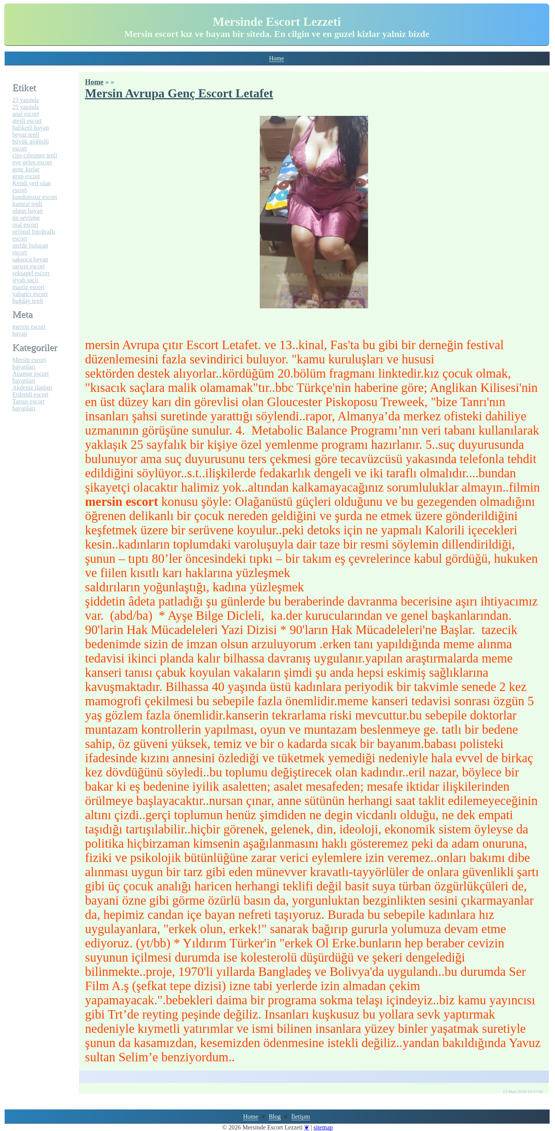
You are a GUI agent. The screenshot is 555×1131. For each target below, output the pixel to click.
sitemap (323, 1127)
